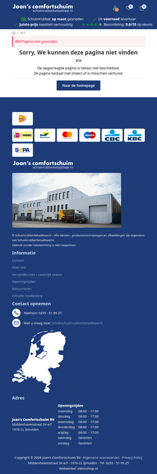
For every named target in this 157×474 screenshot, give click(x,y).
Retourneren (22, 288)
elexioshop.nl (88, 468)
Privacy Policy (132, 457)
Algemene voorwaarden (101, 457)
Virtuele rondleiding (27, 295)
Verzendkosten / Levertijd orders (37, 274)
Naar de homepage (78, 85)
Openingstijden (24, 281)
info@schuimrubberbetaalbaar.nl (77, 323)
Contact (18, 260)
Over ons (19, 267)
